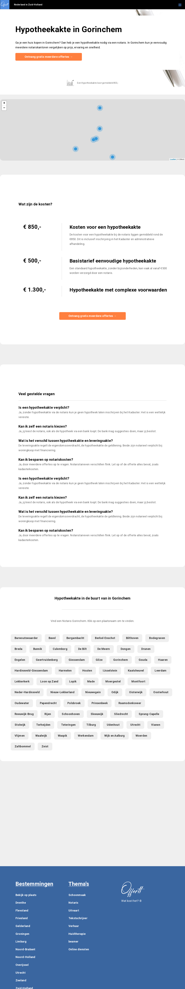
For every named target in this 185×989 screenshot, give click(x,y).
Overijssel (22, 965)
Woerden (141, 735)
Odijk (115, 692)
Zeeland (21, 980)
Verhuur (73, 926)
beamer (73, 941)
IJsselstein (110, 670)
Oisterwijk (136, 692)
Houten (87, 670)
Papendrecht (48, 703)
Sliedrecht (121, 714)
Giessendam (77, 660)
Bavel (52, 638)
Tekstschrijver (77, 918)
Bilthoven (132, 638)
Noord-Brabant (25, 949)
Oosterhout (160, 692)
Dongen (126, 649)
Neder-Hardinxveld (27, 692)
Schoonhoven (71, 714)
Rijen (47, 714)
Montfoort (138, 681)
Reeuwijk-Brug (24, 714)
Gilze (99, 660)
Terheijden (43, 724)
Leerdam (160, 670)
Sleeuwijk (97, 714)
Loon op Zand (49, 681)
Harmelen (65, 670)
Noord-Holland (25, 957)
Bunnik (37, 649)
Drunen (146, 649)
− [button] (4, 108)
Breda (18, 649)
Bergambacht (75, 638)
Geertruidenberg (47, 660)
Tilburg (91, 724)
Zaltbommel (23, 746)
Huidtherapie (77, 934)
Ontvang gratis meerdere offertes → (49, 56)
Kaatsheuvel (136, 670)
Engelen (20, 660)
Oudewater (22, 703)
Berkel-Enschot (105, 638)
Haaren (163, 660)
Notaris (73, 902)
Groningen (22, 934)
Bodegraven (157, 638)
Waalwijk (41, 735)
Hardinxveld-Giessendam (31, 670)
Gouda (143, 660)
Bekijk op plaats (26, 895)
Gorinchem (120, 660)
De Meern (103, 649)
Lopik (73, 681)
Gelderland (23, 926)
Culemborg (60, 649)
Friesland (22, 918)
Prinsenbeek (100, 703)
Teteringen (68, 724)
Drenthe (21, 902)
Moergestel (113, 681)
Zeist (45, 746)
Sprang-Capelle (149, 714)
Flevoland (22, 910)
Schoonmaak (77, 895)
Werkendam (86, 735)
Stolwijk (20, 724)
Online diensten (78, 949)
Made (91, 681)
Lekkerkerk (22, 681)
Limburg (21, 941)
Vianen (155, 724)
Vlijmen (20, 735)
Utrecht (135, 724)
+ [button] (4, 103)
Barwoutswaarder (26, 638)
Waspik (62, 735)
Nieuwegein (93, 692)
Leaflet (173, 159)
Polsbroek (74, 703)
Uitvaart (73, 910)
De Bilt (82, 649)
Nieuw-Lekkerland (62, 692)
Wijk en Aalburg (114, 735)
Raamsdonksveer (130, 703)
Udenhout (113, 724)
